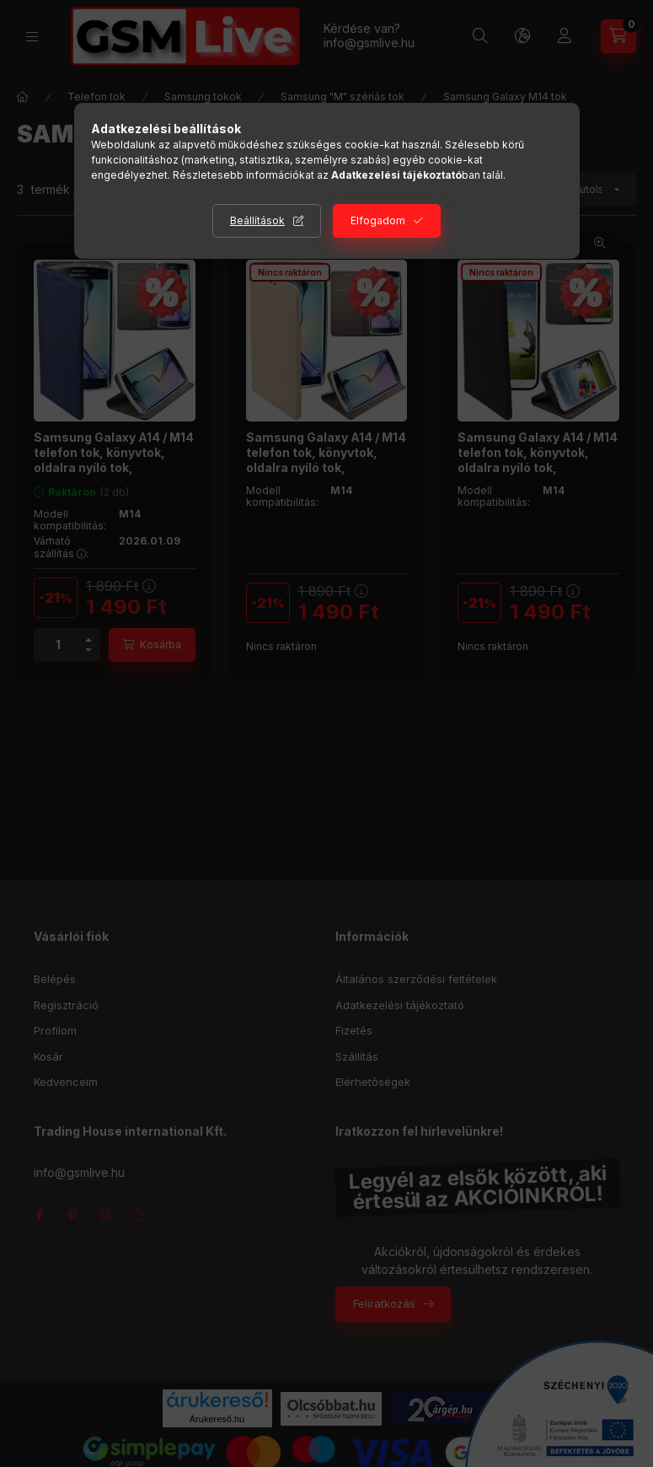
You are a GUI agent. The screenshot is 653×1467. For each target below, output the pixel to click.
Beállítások (257, 220)
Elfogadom (378, 220)
